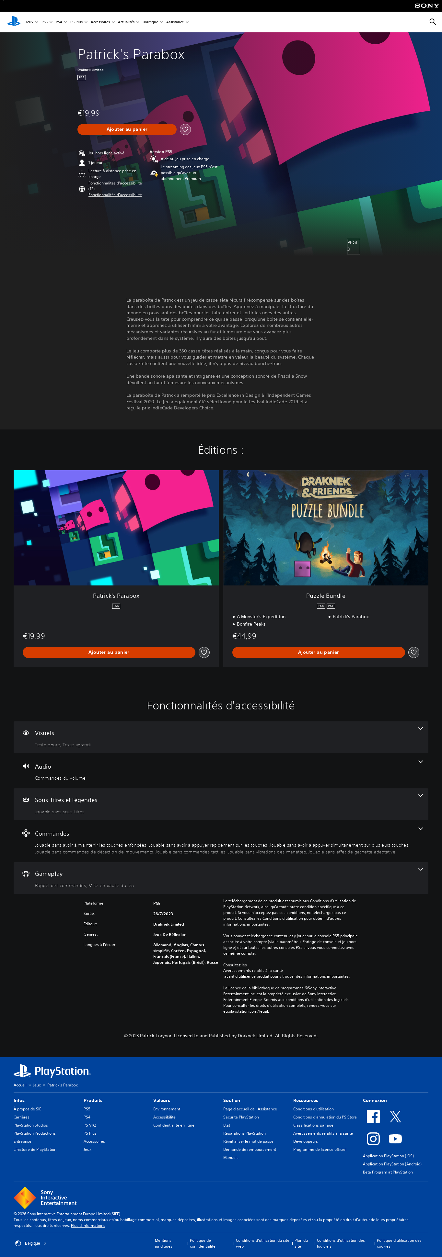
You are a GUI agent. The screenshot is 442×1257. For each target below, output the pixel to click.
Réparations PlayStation (244, 1133)
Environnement (166, 1109)
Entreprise (22, 1141)
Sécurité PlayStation (241, 1117)
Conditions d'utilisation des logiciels (341, 1243)
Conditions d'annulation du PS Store (325, 1117)
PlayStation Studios (31, 1125)
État (226, 1125)
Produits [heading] (93, 1100)
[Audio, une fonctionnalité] (221, 771)
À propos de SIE (27, 1109)
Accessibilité (164, 1117)
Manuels (230, 1157)
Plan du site (301, 1243)
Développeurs (305, 1141)
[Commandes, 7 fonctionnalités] (221, 841)
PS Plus (76, 22)
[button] (115, 195)
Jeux (29, 22)
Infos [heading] (19, 1100)
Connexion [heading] (375, 1100)
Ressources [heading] (305, 1100)
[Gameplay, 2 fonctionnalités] (221, 878)
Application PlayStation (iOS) (388, 1156)
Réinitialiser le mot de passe (248, 1141)
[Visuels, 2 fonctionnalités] (221, 737)
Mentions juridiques (163, 1243)
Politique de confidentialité (202, 1243)
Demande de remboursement (249, 1149)
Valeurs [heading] (161, 1100)
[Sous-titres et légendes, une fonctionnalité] (221, 804)
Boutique (150, 22)
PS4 (59, 22)
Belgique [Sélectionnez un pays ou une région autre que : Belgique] (31, 1243)
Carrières (21, 1117)
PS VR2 (90, 1125)
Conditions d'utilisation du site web (262, 1243)
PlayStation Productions (35, 1133)
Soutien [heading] (231, 1100)
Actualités (126, 22)
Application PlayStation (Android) (392, 1164)
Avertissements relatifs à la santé (253, 970)
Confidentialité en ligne (173, 1125)
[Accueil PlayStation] (14, 22)
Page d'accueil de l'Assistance (250, 1109)
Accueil (20, 1085)
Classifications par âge (313, 1125)
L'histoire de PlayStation (35, 1149)
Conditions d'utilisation (313, 1109)
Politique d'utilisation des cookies (399, 1243)
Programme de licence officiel (319, 1149)
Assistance (175, 22)
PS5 (44, 22)
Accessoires (100, 22)
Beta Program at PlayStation (388, 1172)
